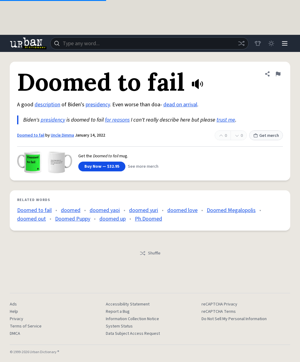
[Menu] (284, 43)
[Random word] (241, 43)
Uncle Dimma (62, 135)
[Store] (257, 43)
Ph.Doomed (148, 219)
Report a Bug (118, 312)
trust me (226, 120)
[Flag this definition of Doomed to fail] (278, 74)
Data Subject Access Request (133, 334)
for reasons (117, 120)
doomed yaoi (105, 210)
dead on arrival (180, 104)
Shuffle (150, 253)
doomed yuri (143, 210)
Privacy (16, 319)
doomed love (182, 210)
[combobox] (149, 43)
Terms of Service (26, 326)
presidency (98, 104)
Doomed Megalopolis (231, 210)
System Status (119, 326)
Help (14, 312)
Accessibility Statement (128, 304)
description (47, 104)
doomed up (112, 219)
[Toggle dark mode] (271, 43)
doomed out (31, 219)
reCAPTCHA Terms (219, 312)
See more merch (143, 166)
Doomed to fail (30, 135)
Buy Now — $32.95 (101, 166)
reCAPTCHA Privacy (219, 304)
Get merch (266, 136)
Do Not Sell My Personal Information (234, 319)
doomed (70, 210)
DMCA (15, 334)
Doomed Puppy (72, 219)
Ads (13, 304)
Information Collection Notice (132, 319)
